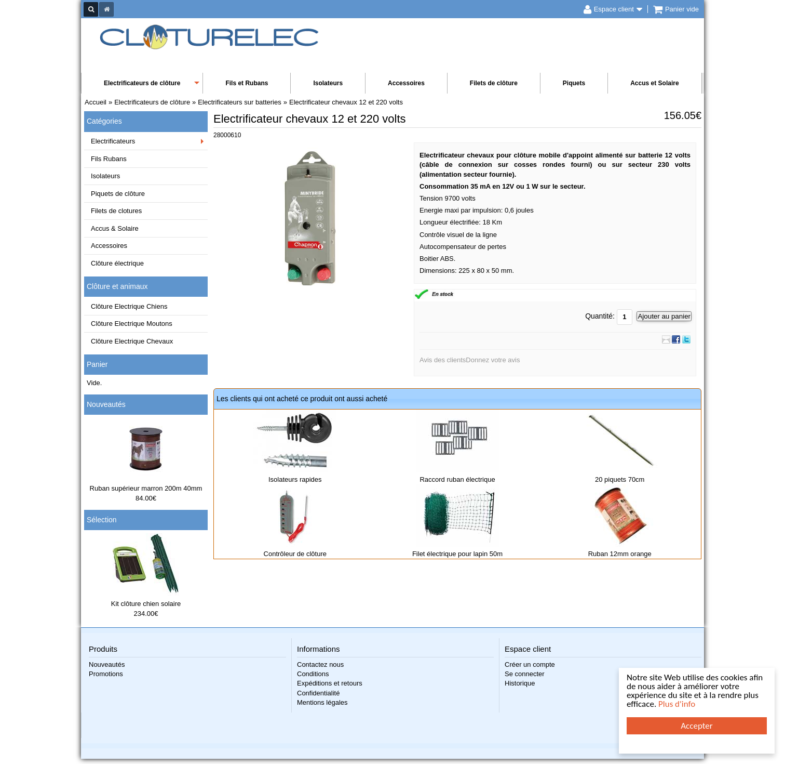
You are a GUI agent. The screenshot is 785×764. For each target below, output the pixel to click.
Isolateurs (328, 83)
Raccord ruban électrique (457, 479)
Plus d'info (676, 704)
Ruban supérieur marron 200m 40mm (146, 488)
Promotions (106, 674)
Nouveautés (106, 404)
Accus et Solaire (654, 83)
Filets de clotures (116, 211)
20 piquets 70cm (619, 479)
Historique (520, 683)
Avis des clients (442, 360)
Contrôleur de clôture (295, 554)
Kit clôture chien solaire (146, 604)
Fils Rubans (109, 159)
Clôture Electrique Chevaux (132, 341)
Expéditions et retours (329, 683)
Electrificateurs (113, 141)
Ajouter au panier (664, 316)
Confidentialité (318, 693)
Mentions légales (322, 702)
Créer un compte (530, 664)
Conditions (313, 674)
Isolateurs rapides (295, 479)
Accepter (696, 725)
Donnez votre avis (493, 360)
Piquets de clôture (118, 193)
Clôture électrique (117, 263)
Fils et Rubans (246, 83)
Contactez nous (320, 664)
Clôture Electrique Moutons (131, 323)
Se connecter (525, 674)
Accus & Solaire (115, 228)
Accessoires (406, 83)
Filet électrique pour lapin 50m (457, 554)
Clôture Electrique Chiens (129, 306)
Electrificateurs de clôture (142, 83)
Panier (97, 364)
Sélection (102, 520)
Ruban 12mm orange (620, 554)
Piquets (574, 83)
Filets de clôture (494, 83)
